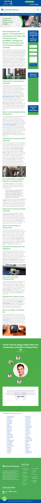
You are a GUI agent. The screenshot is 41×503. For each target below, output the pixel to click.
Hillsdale (8, 453)
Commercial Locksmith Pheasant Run (28, 14)
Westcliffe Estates (10, 416)
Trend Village (9, 420)
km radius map (33, 89)
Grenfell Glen (28, 417)
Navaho (8, 439)
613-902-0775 (30, 2)
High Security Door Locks (25, 469)
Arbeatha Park (28, 453)
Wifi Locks (34, 474)
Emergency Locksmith (34, 481)
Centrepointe (28, 437)
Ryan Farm (9, 427)
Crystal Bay (27, 429)
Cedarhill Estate (28, 439)
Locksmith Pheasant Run (20, 501)
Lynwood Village (10, 446)
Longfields (9, 447)
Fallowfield (27, 424)
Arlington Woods (28, 451)
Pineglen (8, 433)
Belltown (27, 446)
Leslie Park (9, 448)
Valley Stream (10, 417)
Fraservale (27, 420)
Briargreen (27, 441)
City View (27, 436)
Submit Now (33, 65)
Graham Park (28, 419)
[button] (10, 362)
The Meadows (10, 441)
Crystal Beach (28, 427)
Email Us (7, 492)
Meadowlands (10, 443)
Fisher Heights (28, 422)
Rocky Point (9, 429)
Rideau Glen (9, 430)
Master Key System (25, 473)
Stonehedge (9, 423)
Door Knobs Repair (25, 484)
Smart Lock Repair (25, 480)
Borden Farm (28, 444)
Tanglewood (9, 422)
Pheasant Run (10, 434)
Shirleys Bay (9, 426)
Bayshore (27, 448)
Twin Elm (9, 419)
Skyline (8, 424)
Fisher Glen (27, 423)
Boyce (26, 443)
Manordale (9, 444)
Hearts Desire (28, 416)
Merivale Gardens (10, 440)
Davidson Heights (28, 426)
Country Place (28, 433)
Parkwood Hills (10, 436)
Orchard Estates (10, 437)
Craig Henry (27, 431)
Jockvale (8, 451)
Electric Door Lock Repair (25, 476)
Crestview (27, 430)
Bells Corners (28, 447)
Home (4, 14)
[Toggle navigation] (38, 9)
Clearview (27, 434)
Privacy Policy (35, 468)
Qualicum (9, 431)
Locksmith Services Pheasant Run (13, 14)
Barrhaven (27, 450)
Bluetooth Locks (34, 471)
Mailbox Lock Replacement (35, 477)
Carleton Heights (28, 440)
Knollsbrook (9, 450)
